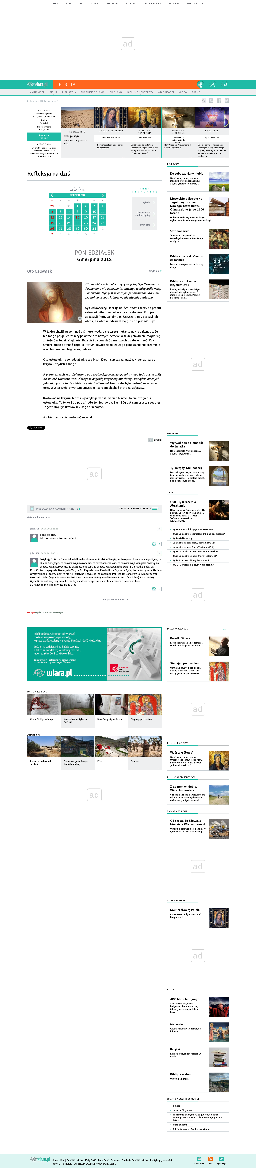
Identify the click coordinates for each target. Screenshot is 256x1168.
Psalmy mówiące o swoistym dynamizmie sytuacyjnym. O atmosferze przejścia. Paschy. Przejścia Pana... (185, 293)
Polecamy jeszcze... (177, 629)
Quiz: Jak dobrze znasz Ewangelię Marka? (195, 551)
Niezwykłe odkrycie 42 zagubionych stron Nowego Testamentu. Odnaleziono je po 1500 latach (187, 206)
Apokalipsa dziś (212, 138)
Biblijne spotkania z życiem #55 (183, 283)
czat (81, 4)
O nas (55, 1160)
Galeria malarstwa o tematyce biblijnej (185, 1030)
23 (86, 223)
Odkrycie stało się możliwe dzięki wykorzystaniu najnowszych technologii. (191, 219)
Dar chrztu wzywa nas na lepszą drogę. (186, 266)
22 (77, 223)
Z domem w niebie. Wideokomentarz (183, 788)
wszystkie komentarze (115, 599)
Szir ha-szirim (179, 231)
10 (94, 212)
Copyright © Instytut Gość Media (68, 1164)
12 (52, 217)
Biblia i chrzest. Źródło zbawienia (186, 258)
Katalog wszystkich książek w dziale (185, 1055)
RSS (210, 1158)
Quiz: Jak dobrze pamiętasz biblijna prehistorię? (199, 533)
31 (69, 206)
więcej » (44, 159)
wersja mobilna (196, 4)
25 (103, 223)
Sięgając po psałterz (184, 663)
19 (52, 223)
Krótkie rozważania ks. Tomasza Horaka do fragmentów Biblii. (186, 644)
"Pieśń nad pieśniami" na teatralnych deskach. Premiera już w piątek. (187, 238)
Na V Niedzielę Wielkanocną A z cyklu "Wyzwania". (185, 452)
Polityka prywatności (161, 1160)
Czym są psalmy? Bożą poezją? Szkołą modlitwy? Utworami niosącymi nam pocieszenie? (186, 670)
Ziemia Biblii (33, 734)
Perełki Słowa (180, 638)
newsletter (199, 1158)
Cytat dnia (44, 144)
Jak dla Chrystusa (183, 1110)
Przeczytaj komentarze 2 (58, 508)
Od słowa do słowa (177, 811)
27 (61, 228)
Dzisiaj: (77, 189)
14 (69, 217)
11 (103, 212)
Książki (175, 1049)
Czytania (155, 271)
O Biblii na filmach (179, 1078)
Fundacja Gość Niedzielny (135, 1160)
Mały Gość (174, 4)
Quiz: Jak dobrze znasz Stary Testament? (195, 556)
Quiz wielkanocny (182, 538)
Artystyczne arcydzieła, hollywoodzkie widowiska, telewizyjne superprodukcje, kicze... (184, 1008)
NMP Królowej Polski (111, 138)
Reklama (115, 1160)
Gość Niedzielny (152, 4)
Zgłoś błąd (221, 1158)
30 (61, 206)
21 (69, 223)
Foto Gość (103, 1160)
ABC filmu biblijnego (184, 999)
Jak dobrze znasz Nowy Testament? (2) (194, 542)
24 (94, 223)
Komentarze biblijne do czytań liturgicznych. (185, 916)
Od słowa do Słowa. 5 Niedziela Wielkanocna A (187, 822)
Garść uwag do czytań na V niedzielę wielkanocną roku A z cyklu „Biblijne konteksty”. (185, 181)
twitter (227, 100)
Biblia (67, 84)
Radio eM (131, 4)
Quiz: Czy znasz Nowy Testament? (191, 560)
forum (54, 4)
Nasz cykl (212, 131)
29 (52, 206)
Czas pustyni (72, 136)
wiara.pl (40, 84)
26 (52, 228)
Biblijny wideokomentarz (181, 777)
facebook (219, 100)
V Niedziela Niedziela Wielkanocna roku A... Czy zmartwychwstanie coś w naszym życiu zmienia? (187, 797)
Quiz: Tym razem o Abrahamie (183, 503)
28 (69, 228)
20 (61, 223)
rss (211, 100)
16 (86, 217)
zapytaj (95, 4)
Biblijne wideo (180, 1074)
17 (94, 217)
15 (77, 217)
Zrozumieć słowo (111, 131)
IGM (62, 1160)
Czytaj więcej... (77, 159)
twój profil (212, 84)
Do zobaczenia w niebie (186, 173)
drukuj (158, 440)
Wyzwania (172, 433)
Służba (176, 1105)
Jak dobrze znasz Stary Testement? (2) (193, 547)
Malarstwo (177, 1024)
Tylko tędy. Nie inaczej (186, 468)
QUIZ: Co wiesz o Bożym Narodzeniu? (193, 564)
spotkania (112, 4)
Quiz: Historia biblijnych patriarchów (193, 529)
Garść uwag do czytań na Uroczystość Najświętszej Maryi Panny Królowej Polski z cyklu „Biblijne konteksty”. (186, 761)
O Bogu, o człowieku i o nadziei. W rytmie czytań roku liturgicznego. (188, 830)
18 (103, 217)
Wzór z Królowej (145, 138)
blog (68, 4)
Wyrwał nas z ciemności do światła (178, 140)
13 (61, 217)
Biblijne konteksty (145, 132)
